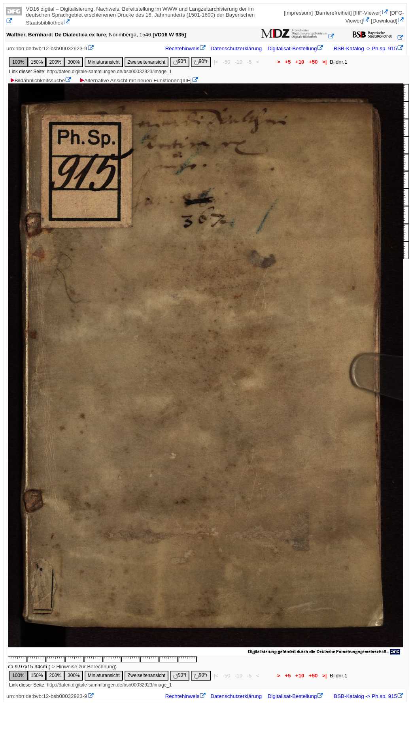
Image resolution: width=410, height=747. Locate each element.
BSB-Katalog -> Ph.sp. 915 (365, 48)
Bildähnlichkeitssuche (37, 80)
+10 (300, 62)
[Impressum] (298, 13)
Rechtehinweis (182, 48)
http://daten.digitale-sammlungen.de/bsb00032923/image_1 (109, 71)
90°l (179, 62)
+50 (313, 62)
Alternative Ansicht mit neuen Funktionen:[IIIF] (135, 80)
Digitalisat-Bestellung (292, 48)
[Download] (384, 21)
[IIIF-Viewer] (367, 13)
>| (324, 62)
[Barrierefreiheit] (333, 13)
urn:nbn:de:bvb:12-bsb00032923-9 (46, 48)
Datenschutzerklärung (236, 48)
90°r (201, 62)
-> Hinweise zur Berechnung (82, 666)
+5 (288, 62)
